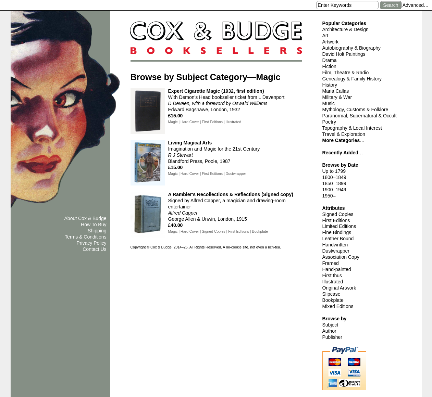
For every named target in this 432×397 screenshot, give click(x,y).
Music (328, 103)
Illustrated (332, 281)
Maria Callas (335, 91)
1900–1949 (334, 189)
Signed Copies (338, 214)
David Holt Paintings (344, 54)
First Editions (336, 220)
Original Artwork (339, 288)
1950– (329, 195)
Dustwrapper (335, 251)
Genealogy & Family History (352, 78)
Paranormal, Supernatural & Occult (359, 115)
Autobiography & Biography (351, 48)
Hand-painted (336, 269)
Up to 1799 (334, 171)
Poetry (329, 122)
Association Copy (340, 257)
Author (329, 331)
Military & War (337, 97)
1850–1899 (334, 183)
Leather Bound (338, 238)
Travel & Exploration (344, 134)
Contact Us (94, 249)
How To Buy (93, 224)
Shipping (97, 230)
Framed (330, 263)
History (329, 85)
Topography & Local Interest (352, 128)
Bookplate (333, 300)
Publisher (332, 337)
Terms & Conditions (85, 237)
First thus (332, 275)
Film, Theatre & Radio (345, 72)
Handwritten (335, 244)
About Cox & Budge (85, 218)
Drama (329, 60)
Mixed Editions (338, 306)
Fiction (329, 66)
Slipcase (331, 294)
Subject (330, 325)
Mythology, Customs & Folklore (355, 109)
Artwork (330, 41)
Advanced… (416, 5)
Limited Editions (339, 226)
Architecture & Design (345, 29)
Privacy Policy (91, 243)
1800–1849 (334, 177)
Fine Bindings (336, 232)
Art (325, 35)
